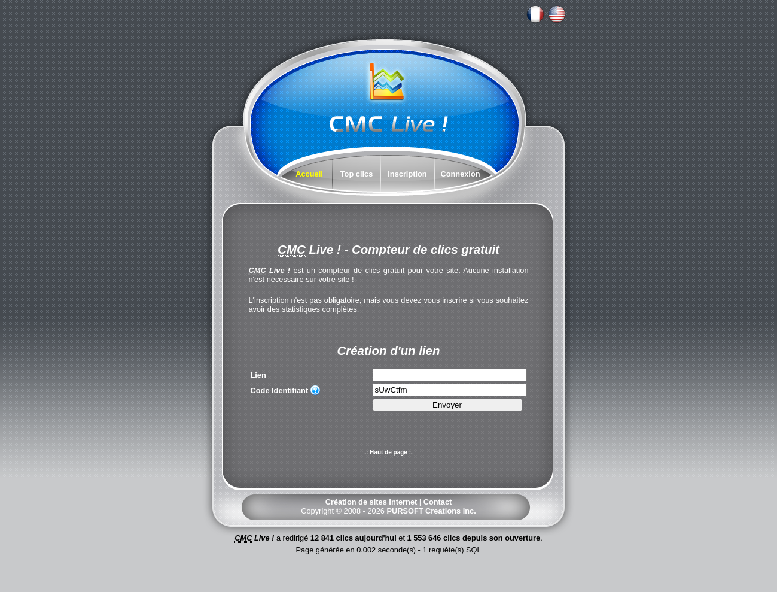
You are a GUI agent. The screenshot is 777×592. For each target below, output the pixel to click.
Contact (437, 501)
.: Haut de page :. (388, 452)
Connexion (460, 173)
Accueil (309, 173)
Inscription (407, 173)
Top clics (356, 173)
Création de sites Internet (371, 501)
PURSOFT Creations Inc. (431, 510)
